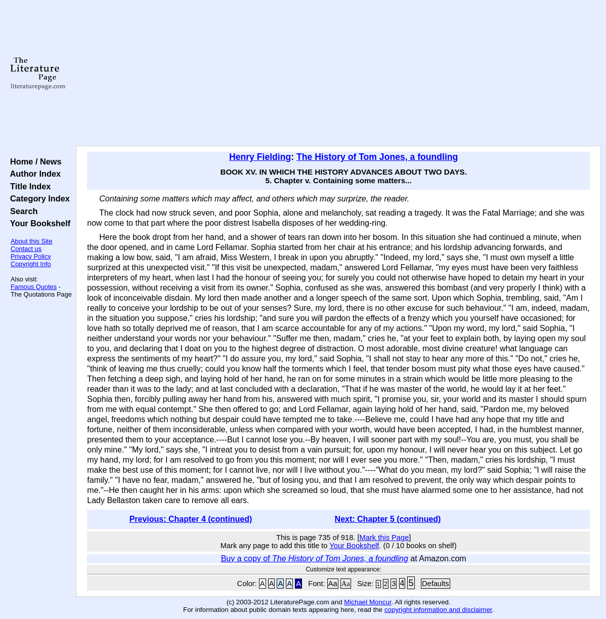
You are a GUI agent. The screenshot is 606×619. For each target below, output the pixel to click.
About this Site (32, 241)
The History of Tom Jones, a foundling (377, 157)
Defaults (435, 584)
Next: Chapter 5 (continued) (388, 519)
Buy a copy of (314, 558)
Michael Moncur (367, 602)
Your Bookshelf (38, 223)
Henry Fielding (260, 157)
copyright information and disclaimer (438, 609)
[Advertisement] (338, 73)
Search (21, 211)
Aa (332, 584)
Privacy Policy (31, 256)
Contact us (26, 249)
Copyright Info (31, 264)
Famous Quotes (34, 287)
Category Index (38, 198)
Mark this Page (384, 537)
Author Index (33, 173)
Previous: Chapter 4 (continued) (190, 519)
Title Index (28, 186)
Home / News (34, 161)
